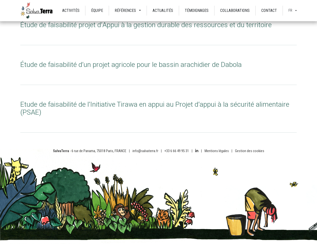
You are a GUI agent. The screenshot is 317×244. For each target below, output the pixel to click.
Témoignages (197, 10)
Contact (269, 10)
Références (125, 10)
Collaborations (235, 10)
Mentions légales (217, 151)
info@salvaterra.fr (145, 151)
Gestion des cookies (249, 151)
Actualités (163, 10)
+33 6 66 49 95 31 (176, 151)
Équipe (97, 10)
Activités (70, 10)
